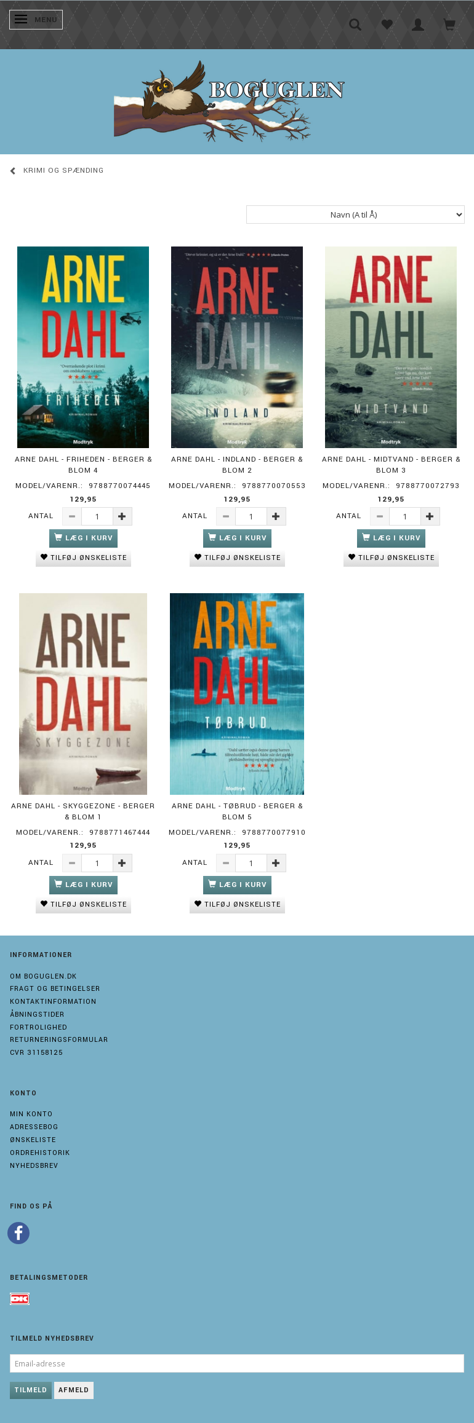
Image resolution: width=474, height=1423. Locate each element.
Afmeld (73, 1390)
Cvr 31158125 (36, 1052)
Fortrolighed (38, 1027)
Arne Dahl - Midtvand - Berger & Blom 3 (391, 465)
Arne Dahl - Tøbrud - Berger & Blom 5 (237, 812)
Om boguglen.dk (43, 976)
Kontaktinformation (53, 1001)
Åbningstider (37, 1014)
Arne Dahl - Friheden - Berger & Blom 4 (83, 465)
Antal (42, 516)
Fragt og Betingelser (55, 988)
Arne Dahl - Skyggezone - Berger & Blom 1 (83, 812)
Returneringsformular (59, 1039)
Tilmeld (30, 1390)
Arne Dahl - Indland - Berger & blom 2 (237, 465)
